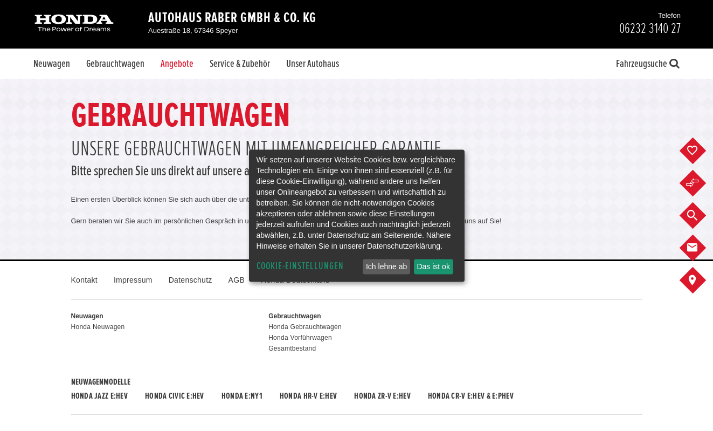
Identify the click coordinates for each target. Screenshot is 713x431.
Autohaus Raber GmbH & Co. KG (232, 18)
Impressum (133, 280)
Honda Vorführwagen (300, 337)
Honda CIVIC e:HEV (174, 396)
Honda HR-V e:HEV (308, 396)
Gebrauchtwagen (115, 63)
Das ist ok (433, 266)
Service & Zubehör (240, 63)
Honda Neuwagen (98, 327)
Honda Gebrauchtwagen (305, 327)
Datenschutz (190, 280)
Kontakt (84, 280)
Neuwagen (51, 63)
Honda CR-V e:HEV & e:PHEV (471, 396)
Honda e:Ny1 (241, 396)
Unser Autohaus (312, 63)
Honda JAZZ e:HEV (99, 396)
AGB (237, 280)
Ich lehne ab (386, 266)
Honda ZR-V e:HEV (382, 396)
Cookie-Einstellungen (300, 266)
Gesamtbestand (292, 348)
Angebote (177, 63)
